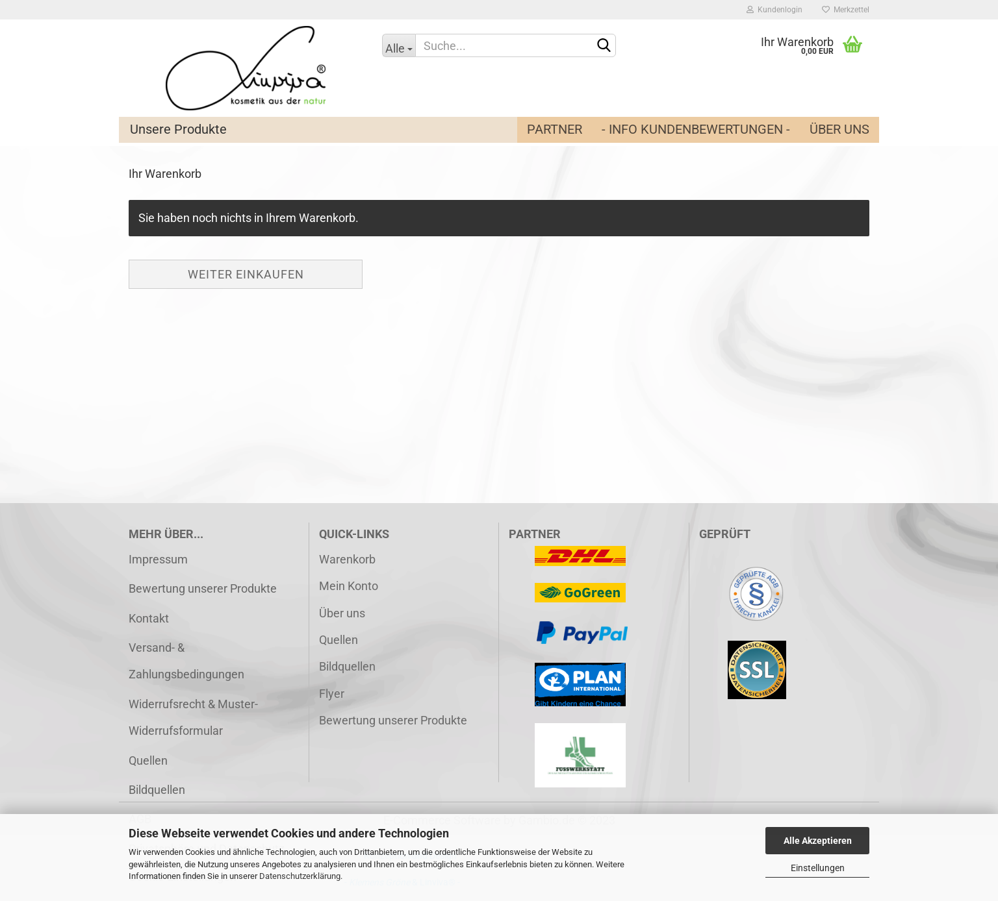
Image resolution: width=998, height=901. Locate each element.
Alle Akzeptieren (818, 840)
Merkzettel (845, 9)
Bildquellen (157, 789)
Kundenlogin (774, 9)
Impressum (158, 559)
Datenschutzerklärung (299, 876)
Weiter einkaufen (246, 274)
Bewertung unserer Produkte (203, 588)
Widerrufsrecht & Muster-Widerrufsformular (193, 717)
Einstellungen (818, 868)
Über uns (839, 129)
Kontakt (149, 618)
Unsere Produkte (178, 129)
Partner (554, 129)
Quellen (148, 760)
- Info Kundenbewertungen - (696, 129)
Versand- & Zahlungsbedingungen (186, 661)
